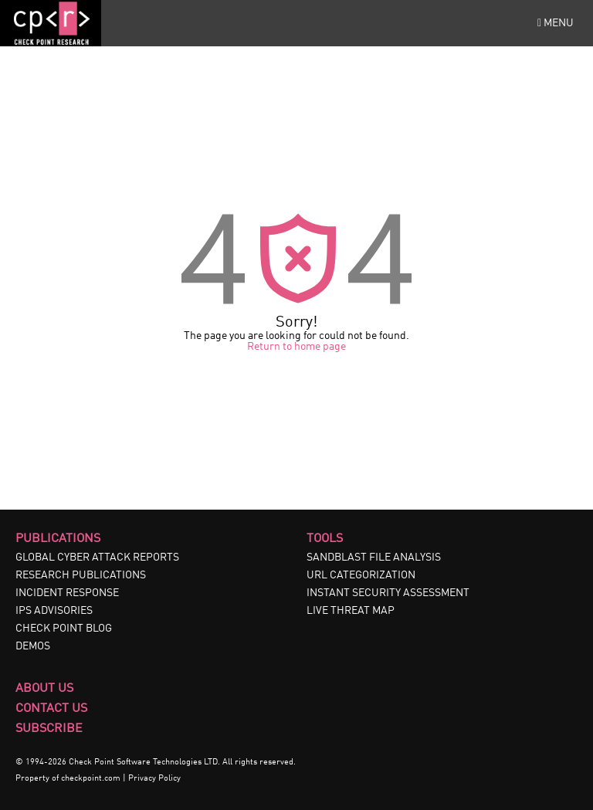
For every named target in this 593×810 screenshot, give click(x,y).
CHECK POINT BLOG (63, 628)
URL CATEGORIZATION (361, 575)
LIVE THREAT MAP (351, 610)
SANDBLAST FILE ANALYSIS (374, 557)
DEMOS (32, 646)
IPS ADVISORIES (54, 610)
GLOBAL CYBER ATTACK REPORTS (97, 557)
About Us (44, 689)
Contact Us (51, 709)
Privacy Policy (154, 778)
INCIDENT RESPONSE (67, 593)
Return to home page (296, 346)
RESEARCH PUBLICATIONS (80, 575)
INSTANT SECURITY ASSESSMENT (388, 593)
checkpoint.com (90, 778)
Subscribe (49, 729)
